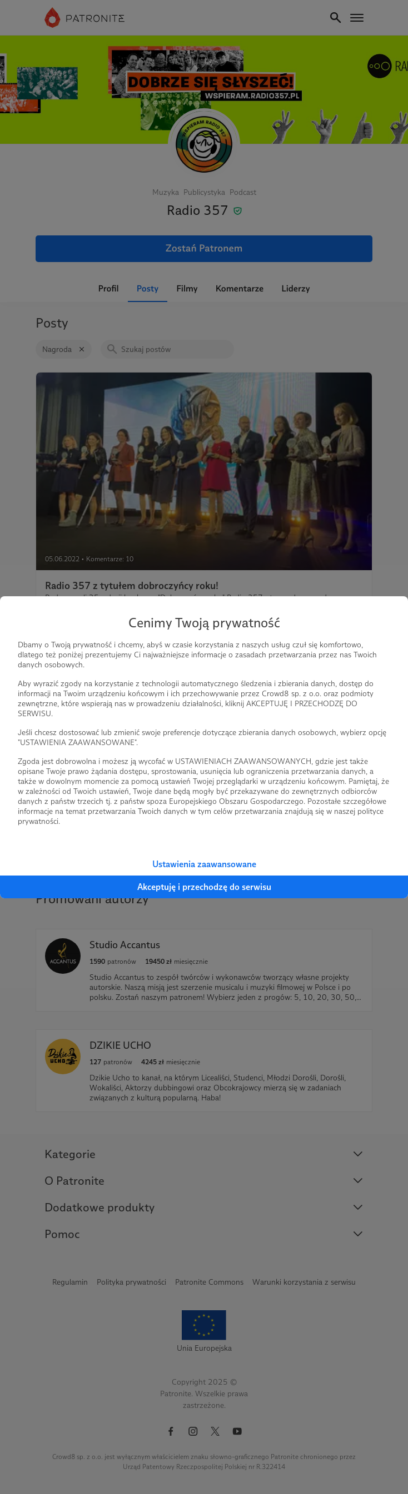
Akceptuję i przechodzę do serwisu (204, 887)
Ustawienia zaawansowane (204, 864)
